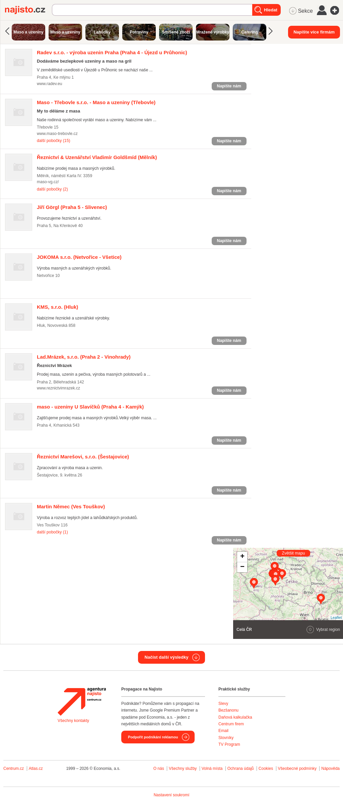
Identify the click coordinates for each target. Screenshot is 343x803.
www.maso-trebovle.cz (57, 133)
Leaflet (336, 617)
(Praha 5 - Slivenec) (72, 207)
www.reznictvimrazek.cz (58, 388)
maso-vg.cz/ (48, 181)
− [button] (242, 567)
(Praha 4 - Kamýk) (90, 407)
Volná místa (212, 768)
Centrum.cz (13, 768)
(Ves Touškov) (71, 506)
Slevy (223, 703)
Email (223, 730)
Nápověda (330, 768)
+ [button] (242, 557)
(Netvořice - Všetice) (79, 257)
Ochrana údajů (240, 768)
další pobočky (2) (52, 189)
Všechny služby (183, 768)
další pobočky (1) (52, 532)
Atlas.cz (36, 768)
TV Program (229, 744)
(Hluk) (57, 307)
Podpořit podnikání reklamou (153, 737)
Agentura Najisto (82, 701)
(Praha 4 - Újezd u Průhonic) (112, 52)
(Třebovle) (96, 102)
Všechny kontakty (73, 720)
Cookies (266, 768)
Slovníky (225, 737)
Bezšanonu (228, 710)
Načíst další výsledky (167, 657)
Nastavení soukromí (172, 795)
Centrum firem (231, 724)
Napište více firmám (314, 31)
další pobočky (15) (53, 140)
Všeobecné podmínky (297, 768)
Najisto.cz (28, 10)
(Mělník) (97, 157)
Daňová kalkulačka (235, 717)
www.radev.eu (49, 83)
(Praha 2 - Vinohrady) (84, 357)
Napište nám (229, 86)
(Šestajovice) (83, 456)
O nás (158, 768)
